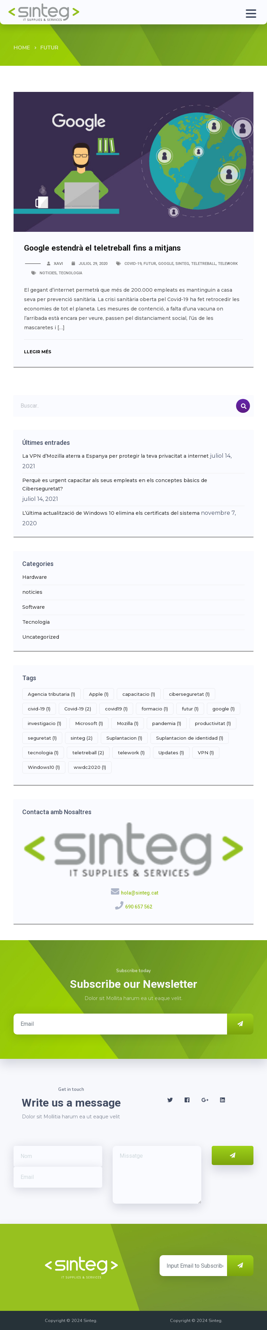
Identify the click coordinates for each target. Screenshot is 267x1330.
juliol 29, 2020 (93, 263)
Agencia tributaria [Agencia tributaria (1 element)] (51, 694)
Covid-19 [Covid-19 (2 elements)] (77, 708)
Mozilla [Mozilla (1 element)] (127, 723)
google (165, 263)
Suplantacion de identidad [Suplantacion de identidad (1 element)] (189, 738)
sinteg (182, 263)
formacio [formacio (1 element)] (154, 708)
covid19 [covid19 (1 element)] (116, 708)
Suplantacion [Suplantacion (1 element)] (124, 738)
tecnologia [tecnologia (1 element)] (43, 752)
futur (150, 263)
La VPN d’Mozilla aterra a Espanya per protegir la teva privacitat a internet (115, 456)
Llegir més (39, 351)
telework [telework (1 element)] (131, 752)
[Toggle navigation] (250, 12)
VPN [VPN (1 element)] (206, 752)
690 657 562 (138, 907)
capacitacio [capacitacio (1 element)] (138, 694)
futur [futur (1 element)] (190, 708)
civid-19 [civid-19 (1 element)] (39, 708)
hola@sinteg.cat (139, 893)
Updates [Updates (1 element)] (171, 752)
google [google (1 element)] (223, 708)
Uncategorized (40, 637)
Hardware (34, 577)
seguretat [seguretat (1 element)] (42, 738)
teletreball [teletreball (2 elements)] (88, 752)
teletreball (203, 263)
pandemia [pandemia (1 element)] (166, 723)
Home (22, 48)
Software (33, 607)
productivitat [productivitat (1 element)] (213, 723)
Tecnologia (70, 273)
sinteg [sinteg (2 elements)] (81, 738)
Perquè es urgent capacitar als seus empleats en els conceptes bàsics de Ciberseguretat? (114, 484)
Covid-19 (132, 263)
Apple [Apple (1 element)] (98, 694)
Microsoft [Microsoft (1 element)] (89, 723)
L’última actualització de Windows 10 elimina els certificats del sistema (111, 513)
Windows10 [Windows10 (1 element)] (44, 767)
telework (228, 263)
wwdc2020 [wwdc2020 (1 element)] (90, 767)
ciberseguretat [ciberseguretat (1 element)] (189, 694)
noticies (48, 273)
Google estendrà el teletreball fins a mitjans (113, 247)
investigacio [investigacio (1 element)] (44, 723)
